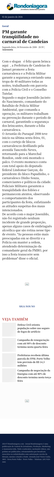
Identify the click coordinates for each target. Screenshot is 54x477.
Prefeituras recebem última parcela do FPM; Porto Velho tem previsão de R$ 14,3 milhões (33, 360)
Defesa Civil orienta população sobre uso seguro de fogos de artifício (33, 328)
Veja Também (15, 318)
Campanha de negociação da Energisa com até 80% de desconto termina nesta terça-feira (34, 375)
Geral (5, 26)
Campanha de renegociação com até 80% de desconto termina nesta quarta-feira (33, 343)
